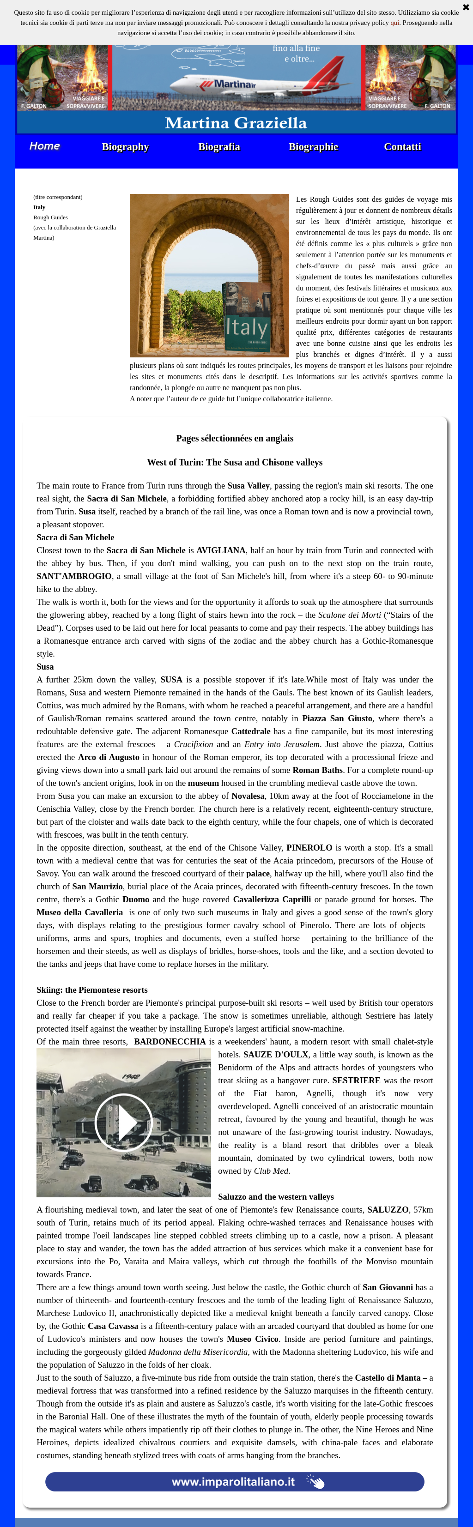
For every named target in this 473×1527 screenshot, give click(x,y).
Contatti (402, 146)
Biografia (219, 146)
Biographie (313, 146)
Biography (125, 146)
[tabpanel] (78, 247)
